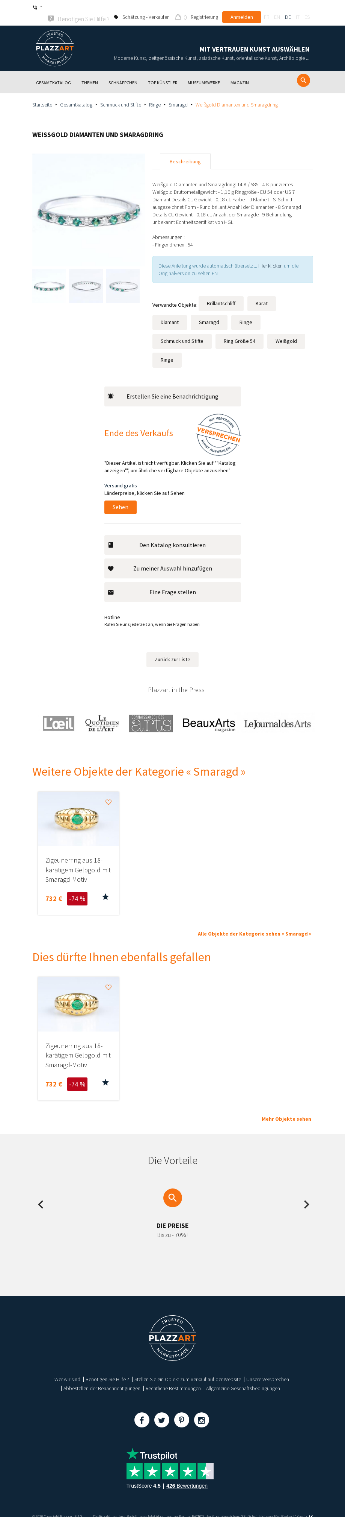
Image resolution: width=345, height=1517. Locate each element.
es (307, 7)
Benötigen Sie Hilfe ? (107, 1369)
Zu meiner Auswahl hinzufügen (159, 558)
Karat (262, 293)
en (277, 7)
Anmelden (242, 7)
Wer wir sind (67, 1369)
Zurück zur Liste (172, 649)
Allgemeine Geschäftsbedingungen (243, 1378)
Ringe (155, 94)
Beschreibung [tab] (185, 151)
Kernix (305, 1506)
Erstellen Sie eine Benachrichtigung (163, 386)
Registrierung (204, 7)
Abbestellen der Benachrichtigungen (101, 1378)
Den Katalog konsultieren (156, 535)
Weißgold (286, 330)
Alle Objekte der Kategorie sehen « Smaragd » (254, 923)
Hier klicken (270, 255)
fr (266, 7)
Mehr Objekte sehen (286, 1109)
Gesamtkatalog (76, 94)
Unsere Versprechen (267, 1369)
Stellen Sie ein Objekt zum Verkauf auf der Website (187, 1369)
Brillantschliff (221, 293)
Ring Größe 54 (239, 330)
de (288, 7)
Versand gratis (120, 475)
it (298, 7)
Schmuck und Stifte (120, 94)
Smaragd (178, 94)
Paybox (286, 1506)
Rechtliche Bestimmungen (173, 1378)
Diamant (170, 312)
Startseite (42, 94)
